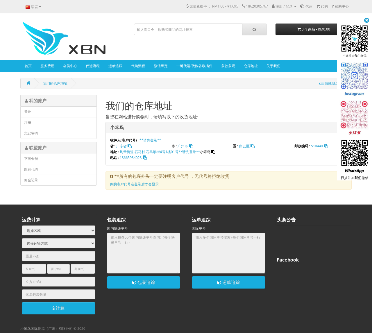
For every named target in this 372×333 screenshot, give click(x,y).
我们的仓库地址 (55, 83)
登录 (27, 111)
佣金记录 (31, 180)
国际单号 (199, 228)
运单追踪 (228, 282)
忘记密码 (31, 133)
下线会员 (31, 158)
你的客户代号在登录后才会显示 (134, 184)
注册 (27, 122)
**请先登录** (150, 140)
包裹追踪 (143, 282)
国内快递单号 (117, 228)
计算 (58, 308)
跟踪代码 (31, 169)
